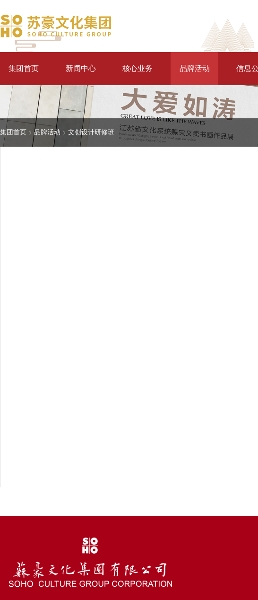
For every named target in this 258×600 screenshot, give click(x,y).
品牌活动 (195, 68)
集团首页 (24, 68)
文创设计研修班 (91, 132)
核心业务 (137, 68)
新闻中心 (81, 68)
